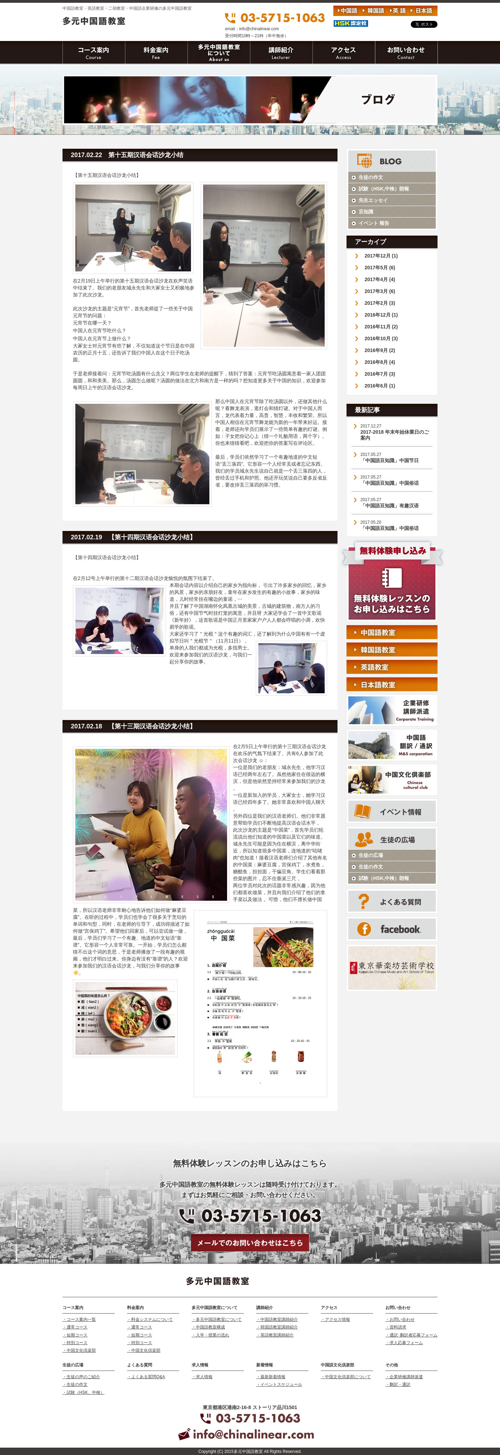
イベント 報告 (374, 223)
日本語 (421, 11)
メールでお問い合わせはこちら (250, 1242)
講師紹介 (281, 53)
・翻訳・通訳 (397, 1384)
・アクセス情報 (335, 1319)
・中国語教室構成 (208, 1327)
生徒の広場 (371, 855)
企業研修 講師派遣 (392, 710)
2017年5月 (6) (380, 267)
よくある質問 (392, 901)
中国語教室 (392, 632)
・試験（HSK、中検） (83, 1392)
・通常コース (75, 1327)
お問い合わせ (406, 53)
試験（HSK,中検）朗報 (384, 188)
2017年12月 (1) (381, 256)
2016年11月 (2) (381, 326)
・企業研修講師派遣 (404, 1376)
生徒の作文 (371, 177)
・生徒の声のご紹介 (81, 1376)
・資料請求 (395, 1327)
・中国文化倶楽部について (346, 1376)
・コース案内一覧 (79, 1319)
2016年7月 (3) (380, 374)
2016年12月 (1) (381, 315)
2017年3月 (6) (380, 291)
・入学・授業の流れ (210, 1335)
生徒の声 (392, 838)
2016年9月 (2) (380, 350)
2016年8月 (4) (380, 362)
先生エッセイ (373, 200)
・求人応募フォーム (404, 1342)
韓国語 (373, 11)
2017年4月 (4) (380, 279)
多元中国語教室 (118, 21)
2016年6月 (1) (380, 386)
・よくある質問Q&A (146, 1376)
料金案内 (156, 53)
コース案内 (93, 53)
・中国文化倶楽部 (79, 1350)
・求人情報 (202, 1376)
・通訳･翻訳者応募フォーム (411, 1335)
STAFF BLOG (392, 160)
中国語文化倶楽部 (392, 779)
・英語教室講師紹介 (275, 1335)
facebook (392, 929)
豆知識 (366, 211)
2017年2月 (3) (380, 303)
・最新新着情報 (270, 1376)
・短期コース (75, 1335)
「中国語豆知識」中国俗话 (389, 483)
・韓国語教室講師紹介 (277, 1327)
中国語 (347, 11)
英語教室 (392, 667)
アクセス (343, 53)
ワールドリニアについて (219, 53)
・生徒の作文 (75, 1384)
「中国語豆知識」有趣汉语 (389, 505)
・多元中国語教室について (217, 1319)
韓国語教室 (392, 649)
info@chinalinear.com (259, 28)
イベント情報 (392, 811)
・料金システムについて (150, 1319)
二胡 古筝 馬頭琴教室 (392, 968)
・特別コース (75, 1342)
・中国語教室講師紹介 (277, 1319)
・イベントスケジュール (279, 1384)
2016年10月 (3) (381, 338)
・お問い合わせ (400, 1319)
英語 (397, 11)
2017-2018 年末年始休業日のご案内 (394, 435)
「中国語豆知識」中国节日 (389, 460)
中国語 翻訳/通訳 (392, 745)
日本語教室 (392, 684)
